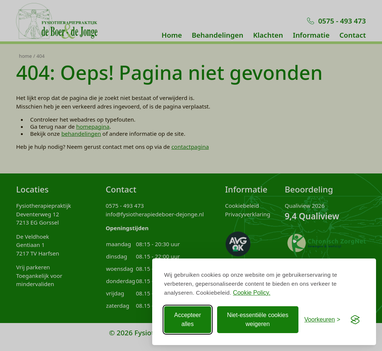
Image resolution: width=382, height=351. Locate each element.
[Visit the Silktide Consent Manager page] (355, 320)
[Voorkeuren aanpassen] (322, 320)
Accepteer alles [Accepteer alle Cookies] (187, 319)
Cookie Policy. (251, 292)
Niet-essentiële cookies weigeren (257, 319)
